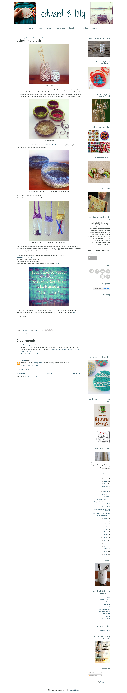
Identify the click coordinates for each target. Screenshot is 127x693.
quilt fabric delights (104, 611)
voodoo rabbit (106, 621)
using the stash (105, 506)
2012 (106, 541)
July (107, 521)
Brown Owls (61, 92)
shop (49, 28)
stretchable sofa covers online (58, 349)
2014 (106, 481)
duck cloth (107, 602)
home (30, 28)
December (105, 486)
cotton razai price (27, 345)
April (107, 529)
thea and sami (106, 618)
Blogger (102, 682)
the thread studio (105, 631)
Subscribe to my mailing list (98, 250)
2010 (106, 546)
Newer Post (21, 373)
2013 (106, 484)
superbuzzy (106, 614)
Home (49, 373)
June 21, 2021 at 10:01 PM (29, 354)
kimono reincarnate (104, 609)
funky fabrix (106, 604)
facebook (73, 28)
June (107, 524)
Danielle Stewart (105, 600)
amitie (108, 597)
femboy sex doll (38, 363)
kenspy (23, 360)
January (106, 537)
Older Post (77, 373)
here (57, 264)
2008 (105, 551)
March (106, 532)
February (106, 534)
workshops (60, 28)
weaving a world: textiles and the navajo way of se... (101, 514)
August (106, 518)
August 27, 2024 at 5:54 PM (29, 365)
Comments (93, 676)
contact (95, 28)
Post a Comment (24, 369)
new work (107, 496)
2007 (106, 554)
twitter (85, 28)
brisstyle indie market (103, 499)
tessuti (108, 616)
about (40, 28)
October (106, 491)
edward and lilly (27, 330)
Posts (91, 672)
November (105, 489)
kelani (108, 607)
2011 (106, 543)
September (105, 494)
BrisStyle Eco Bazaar (53, 145)
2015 (106, 478)
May (107, 526)
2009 (105, 549)
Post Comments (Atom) (32, 377)
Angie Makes (74, 690)
